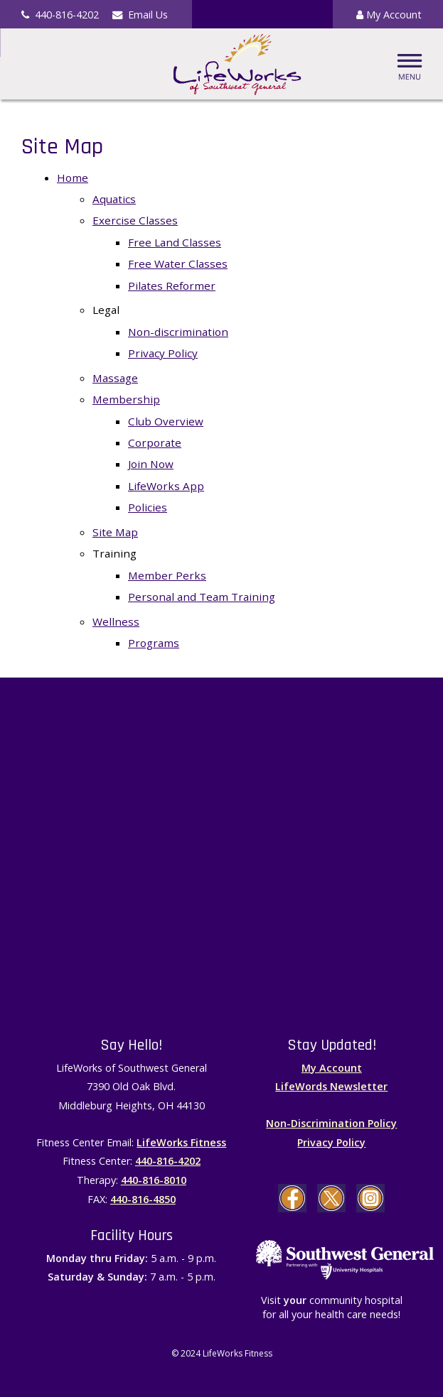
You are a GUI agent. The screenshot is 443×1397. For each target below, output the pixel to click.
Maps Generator (65, 1005)
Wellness (115, 621)
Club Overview (165, 421)
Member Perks (167, 575)
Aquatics (114, 199)
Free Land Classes (174, 242)
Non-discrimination (178, 332)
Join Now (151, 464)
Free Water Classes (178, 263)
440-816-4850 (143, 1199)
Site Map (115, 532)
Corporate (154, 442)
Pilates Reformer (171, 285)
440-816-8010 (153, 1180)
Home (72, 177)
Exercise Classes (135, 220)
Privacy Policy (163, 353)
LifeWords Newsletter (331, 1086)
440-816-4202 (168, 1161)
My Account (389, 14)
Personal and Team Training (201, 596)
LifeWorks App (166, 486)
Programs (153, 643)
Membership (126, 399)
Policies (147, 507)
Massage (115, 378)
